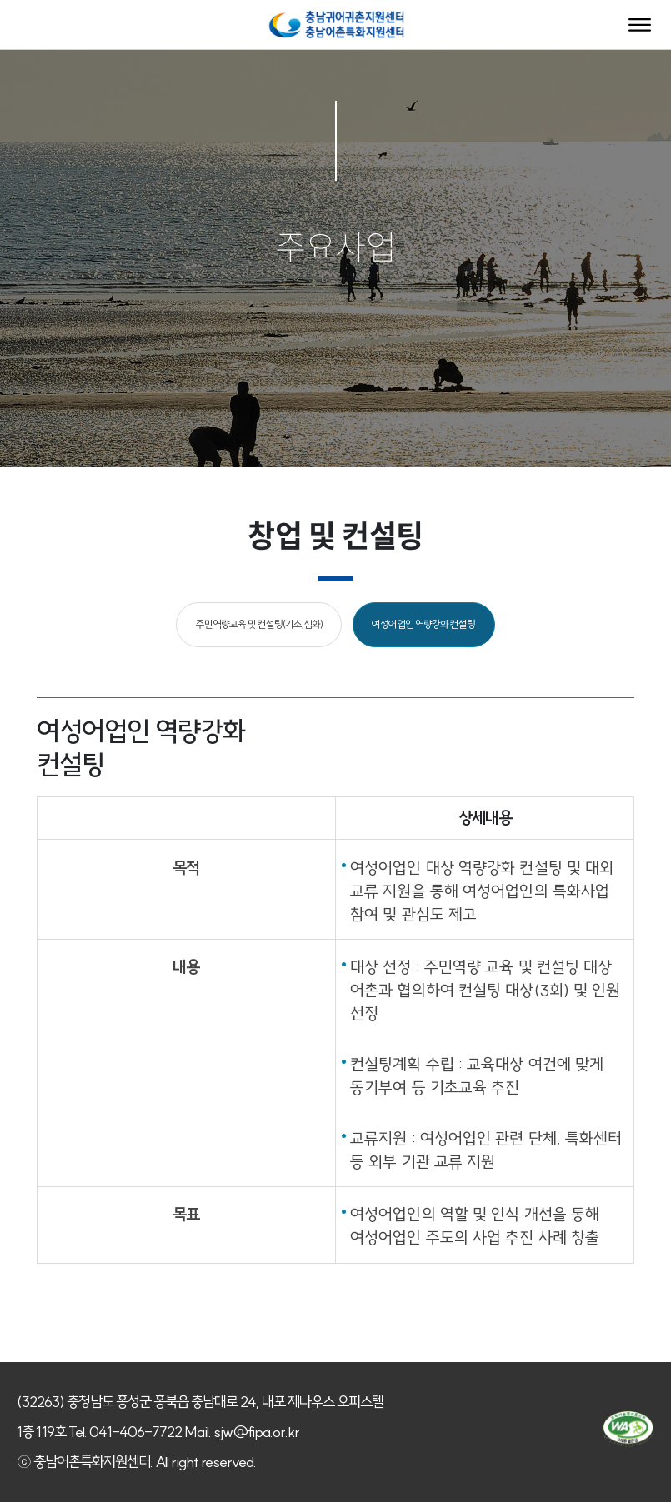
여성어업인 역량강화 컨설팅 (423, 624)
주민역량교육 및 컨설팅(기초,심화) (259, 624)
